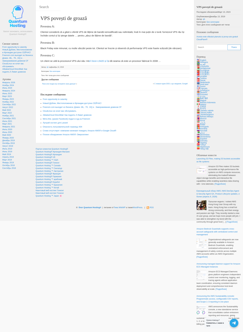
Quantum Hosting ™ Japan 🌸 (49, 196)
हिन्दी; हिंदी (204, 98)
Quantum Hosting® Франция (48, 174)
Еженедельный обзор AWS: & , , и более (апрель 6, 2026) (218, 194)
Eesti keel (204, 84)
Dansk (202, 80)
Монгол (203, 119)
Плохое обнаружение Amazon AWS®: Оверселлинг (66, 134)
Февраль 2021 (8, 127)
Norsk (202, 121)
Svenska (203, 141)
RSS (152, 207)
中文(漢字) (204, 74)
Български (204, 70)
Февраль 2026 (8, 82)
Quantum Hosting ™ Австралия (49, 171)
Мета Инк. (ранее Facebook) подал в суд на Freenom (66, 119)
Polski (202, 125)
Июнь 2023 (7, 93)
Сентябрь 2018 (9, 168)
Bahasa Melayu (206, 117)
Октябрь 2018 (8, 165)
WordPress (137, 207)
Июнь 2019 (7, 152)
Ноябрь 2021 (8, 116)
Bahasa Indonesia (207, 102)
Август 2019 (7, 146)
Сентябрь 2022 (9, 104)
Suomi (202, 86)
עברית (202, 96)
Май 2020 (6, 135)
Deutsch (203, 92)
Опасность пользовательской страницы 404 (62, 127)
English (203, 60)
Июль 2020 (7, 129)
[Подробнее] (220, 184)
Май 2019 (6, 154)
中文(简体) (204, 72)
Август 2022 (7, 107)
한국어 (203, 108)
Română (203, 129)
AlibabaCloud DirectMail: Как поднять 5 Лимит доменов (67, 115)
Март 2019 (7, 160)
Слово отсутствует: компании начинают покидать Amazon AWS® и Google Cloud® (79, 131)
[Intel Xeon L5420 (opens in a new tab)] (99, 61)
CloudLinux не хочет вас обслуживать (59, 111)
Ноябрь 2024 (8, 85)
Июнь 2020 (7, 132)
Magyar (203, 100)
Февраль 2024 (8, 91)
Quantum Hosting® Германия (48, 176)
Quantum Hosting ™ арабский (49, 179)
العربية (202, 64)
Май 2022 (6, 110)
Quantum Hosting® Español (48, 182)
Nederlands (205, 82)
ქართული (205, 90)
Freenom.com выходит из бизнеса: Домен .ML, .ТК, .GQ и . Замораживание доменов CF (17, 58)
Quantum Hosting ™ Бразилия (49, 185)
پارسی (202, 123)
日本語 (203, 106)
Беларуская (205, 68)
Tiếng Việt (204, 149)
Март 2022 (7, 113)
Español (203, 139)
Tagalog (203, 143)
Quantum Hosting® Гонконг (48, 163)
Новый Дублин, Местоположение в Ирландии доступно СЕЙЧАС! (72, 103)
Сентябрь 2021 (9, 118)
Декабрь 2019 (8, 140)
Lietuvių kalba (206, 112)
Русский (203, 131)
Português (204, 127)
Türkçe (203, 145)
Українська (205, 147)
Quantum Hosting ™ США (47, 160)
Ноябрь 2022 (8, 102)
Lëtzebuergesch (207, 115)
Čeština (203, 78)
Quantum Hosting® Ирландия (49, 154)
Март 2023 (7, 96)
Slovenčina (204, 135)
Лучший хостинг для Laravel (55, 123)
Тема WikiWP (119, 207)
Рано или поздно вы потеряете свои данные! (59, 84)
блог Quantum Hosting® (90, 207)
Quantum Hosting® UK (45, 157)
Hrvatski (203, 76)
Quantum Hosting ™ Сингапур (49, 168)
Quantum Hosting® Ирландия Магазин (53, 152)
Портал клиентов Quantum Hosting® (52, 149)
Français (203, 88)
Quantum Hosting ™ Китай (47, 188)
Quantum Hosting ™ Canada (48, 165)
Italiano (203, 104)
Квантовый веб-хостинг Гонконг (50, 190)
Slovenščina (205, 137)
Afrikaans (204, 62)
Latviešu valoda (206, 110)
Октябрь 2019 (8, 143)
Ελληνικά (204, 94)
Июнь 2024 (7, 88)
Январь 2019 (8, 163)
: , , (217, 299)
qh (48, 67)
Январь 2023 (8, 99)
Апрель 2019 (8, 157)
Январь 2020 (8, 138)
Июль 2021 (7, 121)
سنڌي (202, 133)
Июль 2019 (7, 149)
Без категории (55, 71)
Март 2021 (7, 124)
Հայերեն (204, 66)
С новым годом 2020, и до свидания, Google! (171, 84)
